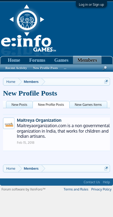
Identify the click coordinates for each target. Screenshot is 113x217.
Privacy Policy (101, 189)
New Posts (19, 104)
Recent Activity (16, 68)
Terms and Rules (76, 189)
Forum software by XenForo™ (24, 189)
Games (61, 60)
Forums (37, 60)
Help (106, 182)
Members (87, 60)
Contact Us (92, 182)
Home (14, 60)
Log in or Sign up (91, 4)
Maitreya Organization (39, 120)
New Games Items (88, 104)
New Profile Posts (51, 104)
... (65, 68)
